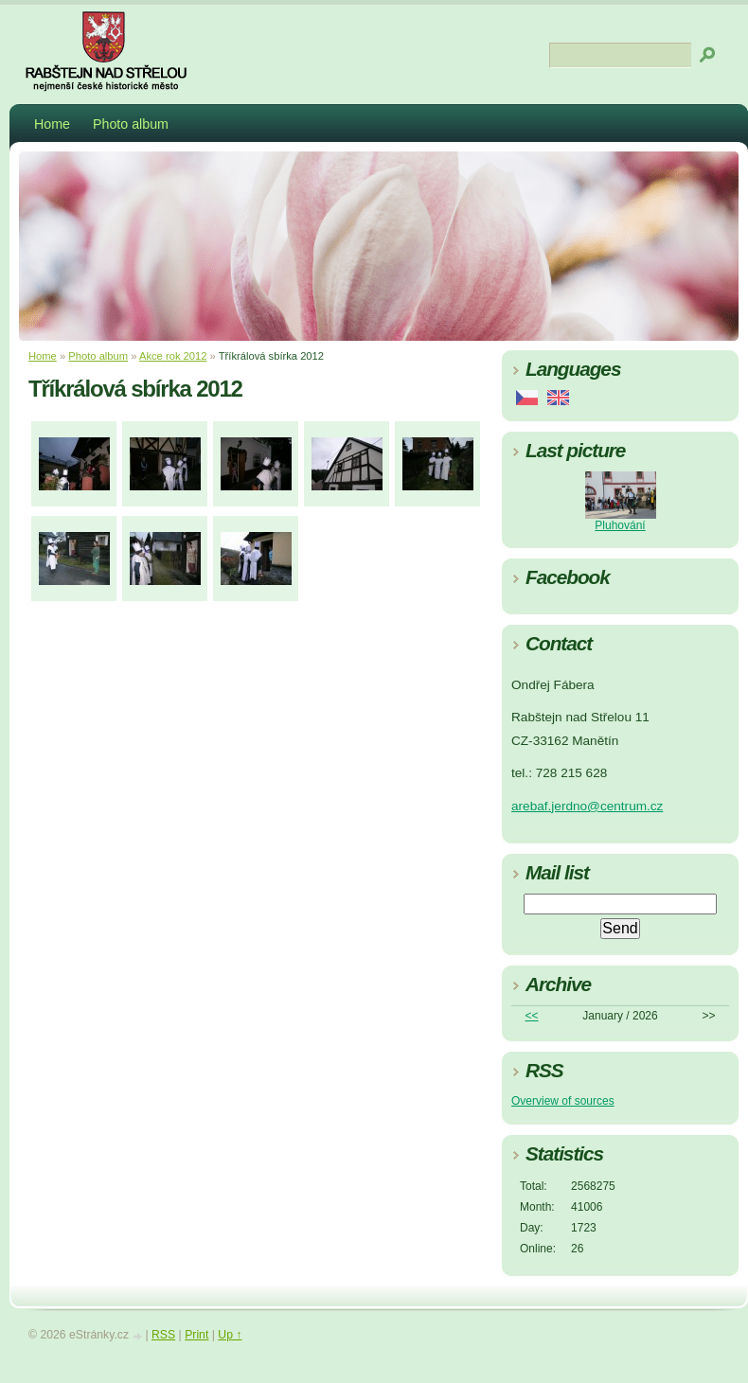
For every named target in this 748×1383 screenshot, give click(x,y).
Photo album (131, 124)
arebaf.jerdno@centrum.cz (587, 806)
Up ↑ (229, 1334)
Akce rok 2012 (173, 356)
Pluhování (620, 525)
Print (196, 1334)
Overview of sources (562, 1101)
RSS (163, 1334)
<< (532, 1015)
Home (52, 124)
